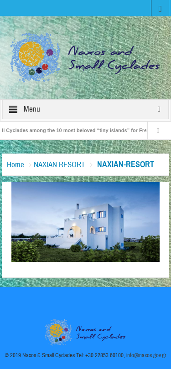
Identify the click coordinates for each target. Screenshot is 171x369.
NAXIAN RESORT (59, 164)
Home (15, 164)
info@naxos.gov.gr (146, 355)
